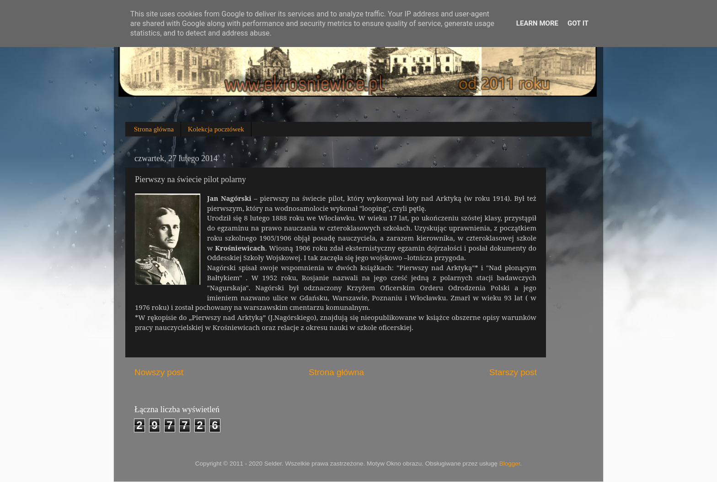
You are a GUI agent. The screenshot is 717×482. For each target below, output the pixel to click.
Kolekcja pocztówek (216, 129)
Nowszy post (158, 372)
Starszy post (513, 372)
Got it (578, 23)
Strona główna (154, 129)
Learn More (537, 23)
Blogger (509, 463)
